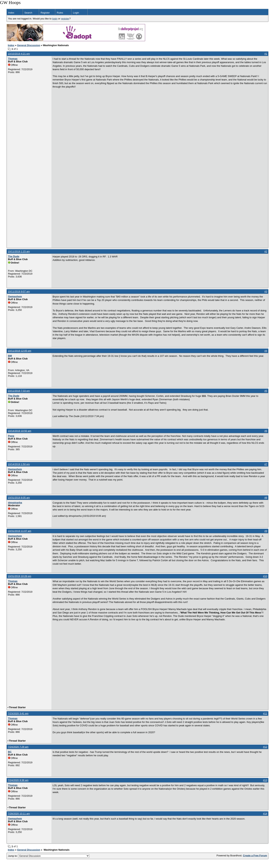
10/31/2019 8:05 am (19, 497)
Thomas (13, 58)
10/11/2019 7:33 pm (19, 390)
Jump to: (48, 856)
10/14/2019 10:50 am (19, 430)
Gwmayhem (15, 296)
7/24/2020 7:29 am (18, 746)
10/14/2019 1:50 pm (19, 464)
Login (76, 12)
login (54, 18)
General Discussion (28, 45)
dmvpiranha (15, 502)
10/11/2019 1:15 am (19, 251)
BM (10, 355)
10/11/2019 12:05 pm (19, 350)
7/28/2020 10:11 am (19, 813)
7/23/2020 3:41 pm (18, 713)
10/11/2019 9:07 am (19, 291)
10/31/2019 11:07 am (19, 531)
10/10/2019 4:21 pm (19, 53)
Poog (11, 435)
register (65, 18)
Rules (60, 12)
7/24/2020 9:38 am (18, 780)
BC (10, 751)
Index (11, 12)
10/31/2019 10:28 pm (19, 576)
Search (28, 12)
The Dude (13, 256)
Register (45, 12)
